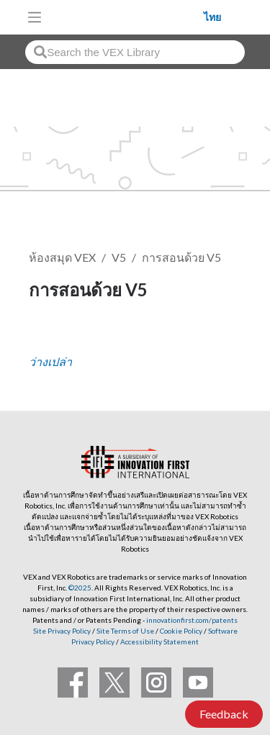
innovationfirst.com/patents (192, 620)
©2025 (79, 587)
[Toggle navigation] (34, 17)
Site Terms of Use (124, 630)
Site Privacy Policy (62, 630)
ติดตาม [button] (55, 338)
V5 (119, 257)
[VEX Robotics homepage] (126, 16)
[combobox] (135, 52)
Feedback (223, 714)
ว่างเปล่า (50, 361)
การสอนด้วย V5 (181, 257)
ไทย (212, 17)
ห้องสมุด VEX (62, 257)
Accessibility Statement (159, 641)
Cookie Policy (181, 630)
